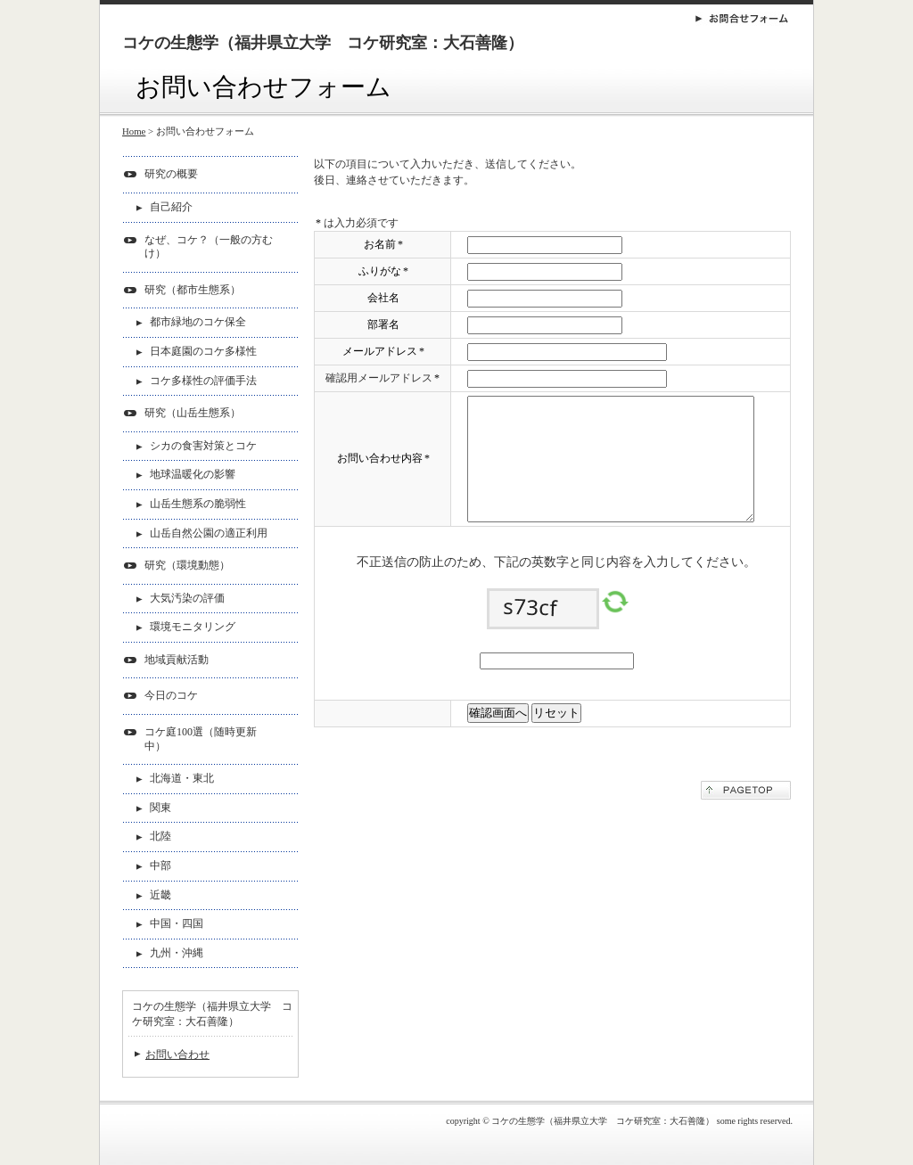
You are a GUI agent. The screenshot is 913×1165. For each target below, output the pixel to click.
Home (133, 131)
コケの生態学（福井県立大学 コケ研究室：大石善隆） (322, 43)
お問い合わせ (177, 1054)
